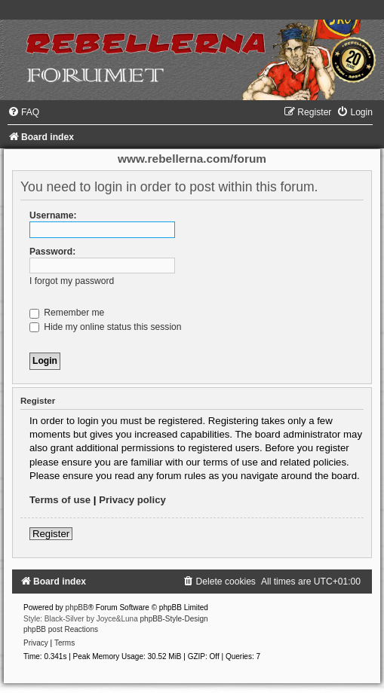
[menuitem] (23, 112)
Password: (52, 251)
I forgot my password (71, 281)
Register (50, 533)
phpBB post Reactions (60, 629)
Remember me (66, 312)
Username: (53, 215)
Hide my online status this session (105, 327)
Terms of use (60, 499)
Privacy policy (132, 499)
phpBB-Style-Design (174, 619)
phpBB (77, 607)
